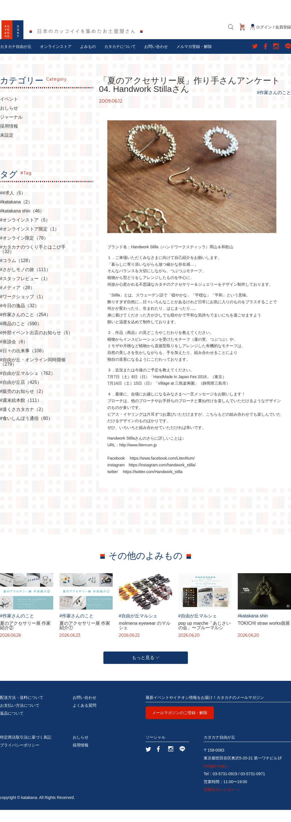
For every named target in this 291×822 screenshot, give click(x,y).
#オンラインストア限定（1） (29, 241)
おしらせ (9, 120)
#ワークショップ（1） (23, 309)
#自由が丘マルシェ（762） (27, 386)
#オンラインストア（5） (25, 232)
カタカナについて (120, 59)
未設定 (7, 147)
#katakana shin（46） (22, 223)
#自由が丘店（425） (21, 395)
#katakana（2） (16, 214)
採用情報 (9, 138)
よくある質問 (84, 717)
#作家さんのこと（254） (25, 327)
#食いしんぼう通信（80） (26, 431)
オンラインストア (56, 59)
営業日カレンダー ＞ (222, 801)
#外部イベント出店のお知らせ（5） (36, 345)
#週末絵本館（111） (21, 413)
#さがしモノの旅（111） (25, 282)
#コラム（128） (16, 273)
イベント (9, 111)
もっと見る (145, 669)
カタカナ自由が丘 (16, 59)
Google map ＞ (217, 778)
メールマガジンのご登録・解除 (179, 725)
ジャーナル (11, 129)
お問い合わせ (156, 59)
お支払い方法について (19, 717)
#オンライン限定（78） (24, 250)
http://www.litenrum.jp (138, 457)
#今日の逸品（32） (19, 318)
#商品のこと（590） (21, 336)
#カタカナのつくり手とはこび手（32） (33, 261)
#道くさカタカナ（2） (23, 422)
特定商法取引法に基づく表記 (25, 749)
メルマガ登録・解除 (194, 59)
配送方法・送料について (21, 709)
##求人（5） (13, 205)
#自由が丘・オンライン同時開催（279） (33, 374)
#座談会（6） (14, 354)
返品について (12, 725)
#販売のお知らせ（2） (23, 404)
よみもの (88, 59)
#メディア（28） (17, 300)
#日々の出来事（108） (23, 363)
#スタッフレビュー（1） (25, 291)
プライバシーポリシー (19, 757)
